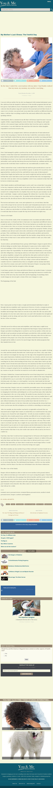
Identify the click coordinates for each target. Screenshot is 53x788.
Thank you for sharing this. (19, 588)
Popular (21, 551)
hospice (13, 504)
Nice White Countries (7, 543)
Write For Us (22, 779)
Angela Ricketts (48, 504)
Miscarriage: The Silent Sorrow (16, 577)
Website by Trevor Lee (37, 784)
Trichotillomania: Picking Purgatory (18, 560)
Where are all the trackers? (8, 546)
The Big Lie (4, 541)
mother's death (40, 504)
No (6, 652)
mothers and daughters (30, 504)
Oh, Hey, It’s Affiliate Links (8, 535)
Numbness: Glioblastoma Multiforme (18, 566)
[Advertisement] (26, 22)
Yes (6, 649)
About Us (14, 779)
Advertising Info (31, 779)
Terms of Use (23, 767)
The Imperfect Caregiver (26, 613)
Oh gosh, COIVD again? (7, 538)
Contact (39, 779)
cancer (7, 504)
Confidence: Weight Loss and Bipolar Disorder (21, 571)
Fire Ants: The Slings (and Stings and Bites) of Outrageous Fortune (13, 513)
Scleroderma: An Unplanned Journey (39, 512)
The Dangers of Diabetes (15, 555)
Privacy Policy (30, 767)
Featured (32, 551)
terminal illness (19, 504)
